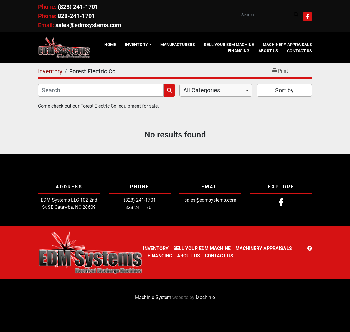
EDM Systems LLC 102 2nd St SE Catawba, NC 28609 (69, 203)
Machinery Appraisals (287, 44)
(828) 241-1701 (78, 6)
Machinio (205, 297)
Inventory (136, 44)
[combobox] (215, 90)
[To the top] (309, 248)
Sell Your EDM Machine (229, 44)
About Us (268, 50)
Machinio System (153, 297)
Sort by (284, 90)
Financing (239, 50)
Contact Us (299, 50)
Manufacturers (177, 44)
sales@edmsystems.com (88, 25)
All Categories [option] (201, 90)
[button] (138, 45)
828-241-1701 (76, 15)
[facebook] (307, 16)
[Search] (267, 15)
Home (110, 44)
